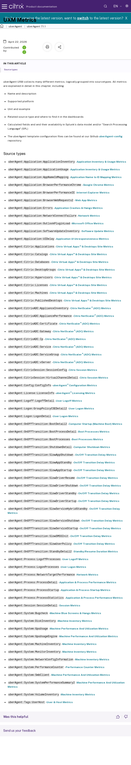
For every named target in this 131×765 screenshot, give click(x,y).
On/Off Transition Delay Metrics (95, 454)
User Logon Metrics (81, 408)
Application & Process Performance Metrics (87, 582)
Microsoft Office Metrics (88, 223)
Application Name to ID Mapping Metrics (96, 177)
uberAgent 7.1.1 (36, 26)
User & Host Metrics (60, 702)
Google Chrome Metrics (98, 184)
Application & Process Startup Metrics (85, 590)
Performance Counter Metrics (85, 667)
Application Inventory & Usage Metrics (101, 161)
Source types (13, 69)
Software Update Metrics (98, 231)
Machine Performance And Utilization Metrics (79, 628)
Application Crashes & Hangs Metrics (79, 208)
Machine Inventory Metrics (75, 620)
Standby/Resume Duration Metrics (96, 551)
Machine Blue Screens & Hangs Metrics (75, 613)
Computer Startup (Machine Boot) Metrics (95, 423)
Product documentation (36, 6)
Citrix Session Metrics (83, 369)
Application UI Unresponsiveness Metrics (82, 238)
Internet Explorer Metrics (93, 192)
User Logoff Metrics (69, 400)
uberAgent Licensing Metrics (75, 393)
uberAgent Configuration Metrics (75, 385)
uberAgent (15, 26)
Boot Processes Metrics (93, 431)
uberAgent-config (110, 136)
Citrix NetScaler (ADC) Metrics (90, 308)
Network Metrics (89, 215)
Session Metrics (69, 605)
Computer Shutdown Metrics (92, 447)
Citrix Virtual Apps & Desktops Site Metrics (84, 246)
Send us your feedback (19, 730)
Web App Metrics (86, 200)
